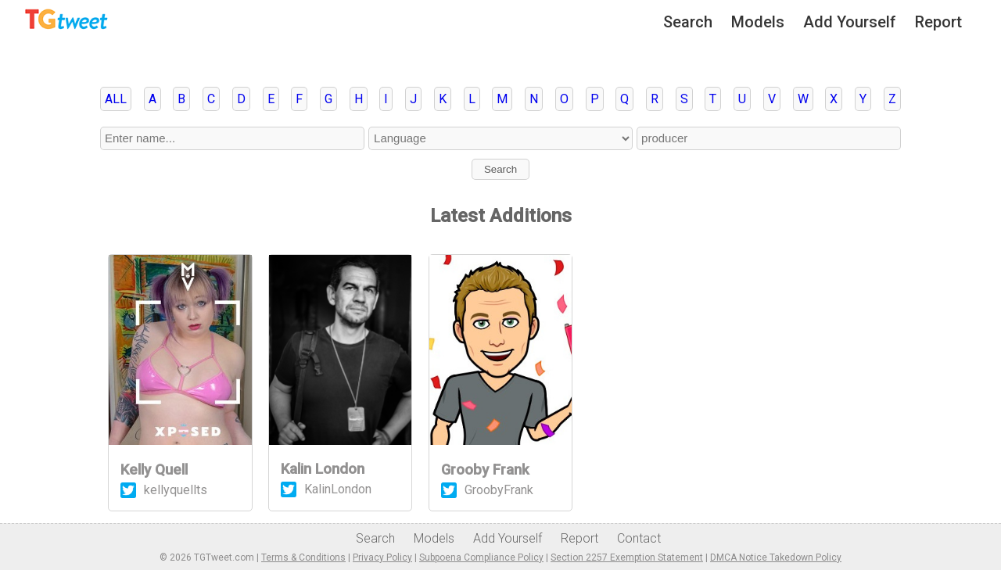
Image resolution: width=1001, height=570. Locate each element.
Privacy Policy (382, 557)
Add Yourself (849, 22)
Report (938, 22)
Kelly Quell (154, 470)
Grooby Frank (485, 470)
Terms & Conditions (303, 557)
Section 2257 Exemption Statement (627, 557)
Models (757, 22)
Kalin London (322, 469)
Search (687, 22)
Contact (639, 538)
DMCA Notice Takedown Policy (775, 557)
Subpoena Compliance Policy (481, 557)
